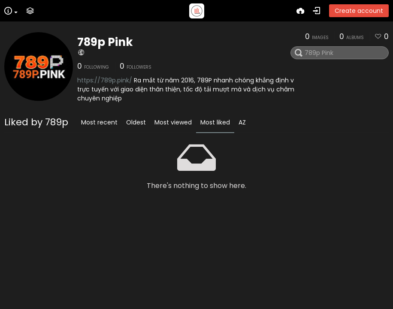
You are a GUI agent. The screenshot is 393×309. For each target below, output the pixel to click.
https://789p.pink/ (104, 80)
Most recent (99, 122)
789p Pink (105, 42)
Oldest (136, 122)
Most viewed (173, 122)
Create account (359, 10)
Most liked (215, 122)
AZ (242, 122)
